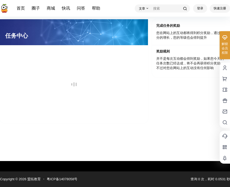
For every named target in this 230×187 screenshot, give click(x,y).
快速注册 (220, 8)
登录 (200, 8)
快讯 (66, 8)
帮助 (96, 8)
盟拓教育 (33, 179)
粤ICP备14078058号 (62, 179)
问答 (81, 8)
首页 (21, 8)
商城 (51, 8)
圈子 (36, 8)
